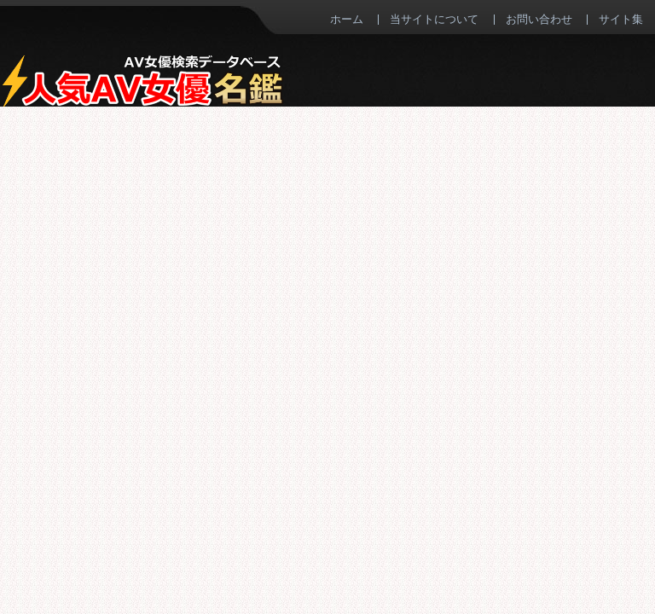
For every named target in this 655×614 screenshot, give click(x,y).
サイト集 (621, 19)
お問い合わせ (539, 19)
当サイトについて (434, 19)
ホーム (346, 19)
